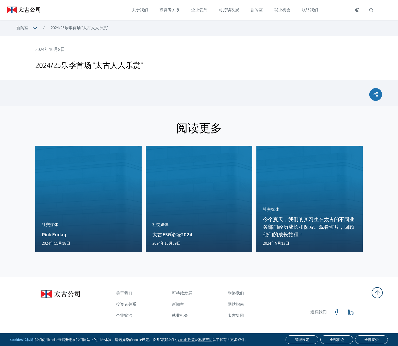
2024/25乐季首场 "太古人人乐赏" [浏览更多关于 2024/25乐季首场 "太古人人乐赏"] (79, 27)
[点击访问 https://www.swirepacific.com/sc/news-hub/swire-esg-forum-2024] (199, 202)
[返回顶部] (377, 292)
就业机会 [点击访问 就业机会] (282, 9)
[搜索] (371, 10)
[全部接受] (371, 339)
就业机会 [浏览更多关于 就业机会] (180, 315)
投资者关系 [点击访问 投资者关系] (169, 9)
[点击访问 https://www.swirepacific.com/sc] (20, 10)
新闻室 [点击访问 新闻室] (257, 9)
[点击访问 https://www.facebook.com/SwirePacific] (336, 312)
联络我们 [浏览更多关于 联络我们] (236, 293)
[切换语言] (357, 10)
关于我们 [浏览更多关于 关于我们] (124, 293)
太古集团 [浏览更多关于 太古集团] (236, 315)
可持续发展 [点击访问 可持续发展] (229, 9)
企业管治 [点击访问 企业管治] (199, 9)
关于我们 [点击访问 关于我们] (140, 9)
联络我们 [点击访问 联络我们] (310, 9)
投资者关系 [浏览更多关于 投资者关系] (126, 304)
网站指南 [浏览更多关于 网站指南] (236, 304)
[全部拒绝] (336, 339)
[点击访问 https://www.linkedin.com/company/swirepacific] (350, 312)
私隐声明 (205, 340)
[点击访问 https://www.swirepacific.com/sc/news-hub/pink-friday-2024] (88, 200)
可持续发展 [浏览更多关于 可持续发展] (182, 293)
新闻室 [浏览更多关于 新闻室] (22, 27)
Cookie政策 (186, 340)
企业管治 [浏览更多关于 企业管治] (124, 315)
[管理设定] (302, 339)
